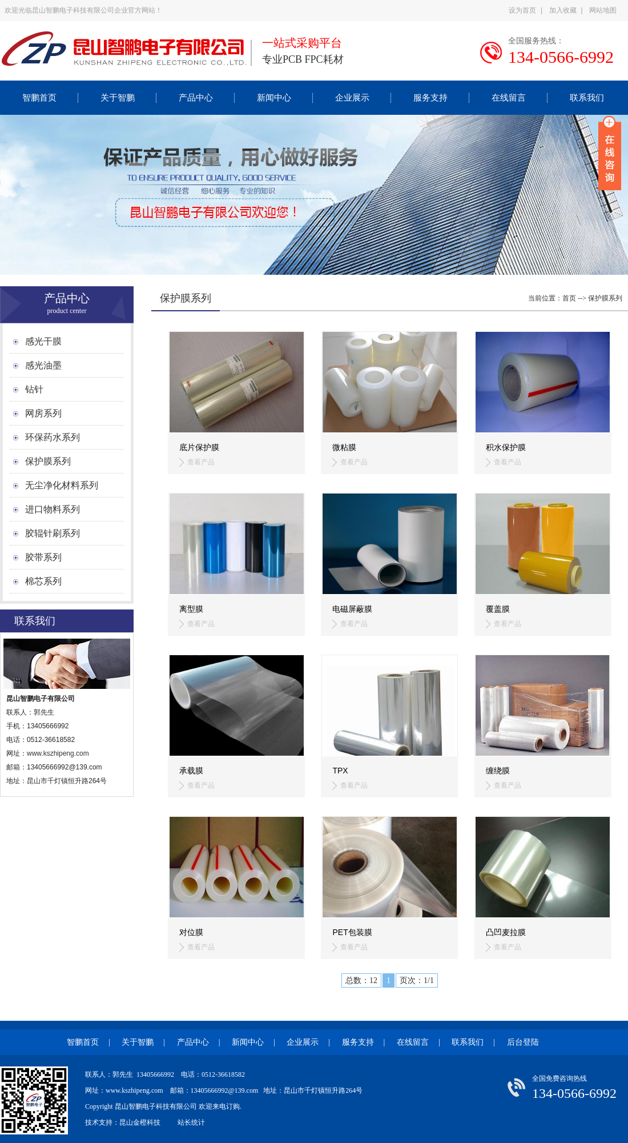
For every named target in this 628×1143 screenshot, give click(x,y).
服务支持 (430, 97)
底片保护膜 (199, 447)
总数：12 (361, 980)
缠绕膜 (498, 770)
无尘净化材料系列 (61, 485)
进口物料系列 (52, 509)
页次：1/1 (417, 980)
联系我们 (587, 97)
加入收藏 (563, 10)
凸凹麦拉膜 (506, 932)
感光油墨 (43, 365)
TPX (340, 770)
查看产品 (201, 462)
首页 (569, 298)
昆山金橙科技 (139, 1122)
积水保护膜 (506, 447)
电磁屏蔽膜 (352, 608)
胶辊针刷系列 (52, 533)
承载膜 (191, 770)
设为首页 (522, 10)
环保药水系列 (52, 437)
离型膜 (191, 608)
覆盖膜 (498, 608)
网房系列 (43, 413)
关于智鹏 (117, 97)
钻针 (34, 389)
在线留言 (509, 97)
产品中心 (196, 97)
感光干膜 (43, 341)
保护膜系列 (48, 461)
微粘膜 (344, 447)
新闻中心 (274, 97)
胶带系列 (43, 557)
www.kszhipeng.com (59, 753)
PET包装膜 (352, 932)
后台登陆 (523, 1042)
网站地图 (603, 10)
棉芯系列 (43, 581)
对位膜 (191, 932)
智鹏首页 (39, 97)
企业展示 (352, 97)
